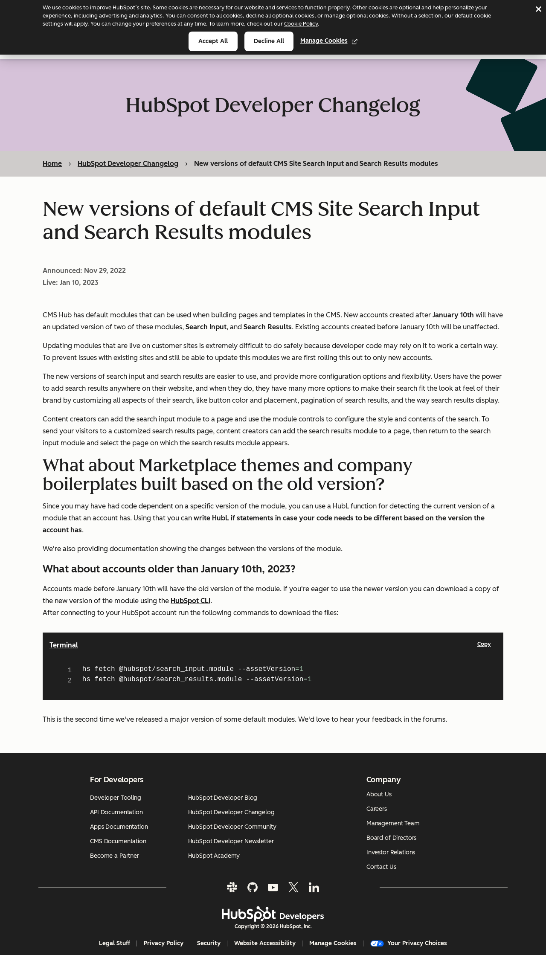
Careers (376, 809)
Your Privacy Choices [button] (408, 943)
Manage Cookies (329, 40)
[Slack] (232, 887)
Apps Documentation (119, 826)
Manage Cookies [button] (333, 943)
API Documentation (116, 812)
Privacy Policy (163, 943)
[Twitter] (293, 887)
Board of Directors (391, 838)
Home (52, 164)
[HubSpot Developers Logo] (273, 914)
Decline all (269, 41)
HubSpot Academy (214, 855)
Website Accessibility (265, 943)
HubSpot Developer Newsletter (230, 841)
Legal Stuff (114, 943)
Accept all (213, 41)
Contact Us (381, 867)
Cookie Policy (301, 23)
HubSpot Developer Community (232, 826)
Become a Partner (114, 855)
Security (209, 943)
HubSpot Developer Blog (222, 797)
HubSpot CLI (190, 601)
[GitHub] (252, 887)
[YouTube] (273, 887)
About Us (379, 794)
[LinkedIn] (314, 887)
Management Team (393, 823)
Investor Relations (390, 852)
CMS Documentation (118, 841)
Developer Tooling (115, 797)
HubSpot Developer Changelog (128, 164)
